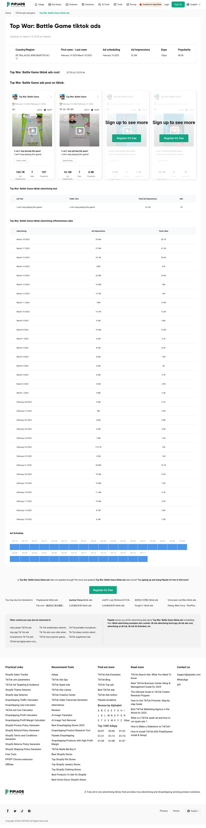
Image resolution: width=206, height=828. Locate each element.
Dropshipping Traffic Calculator (21, 700)
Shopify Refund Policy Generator (22, 730)
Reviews (56, 710)
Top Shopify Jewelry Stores (66, 764)
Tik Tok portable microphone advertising (84, 627)
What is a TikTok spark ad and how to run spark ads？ (150, 719)
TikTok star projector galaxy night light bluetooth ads (54, 637)
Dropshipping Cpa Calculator (20, 705)
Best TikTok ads (106, 689)
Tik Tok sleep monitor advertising (84, 632)
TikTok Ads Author (107, 694)
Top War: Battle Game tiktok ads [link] (54, 13)
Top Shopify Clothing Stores (66, 769)
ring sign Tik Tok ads (19, 632)
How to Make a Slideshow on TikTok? (150, 726)
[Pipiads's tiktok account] (22, 811)
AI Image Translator (62, 715)
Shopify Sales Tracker (16, 674)
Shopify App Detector (16, 694)
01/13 (111, 736)
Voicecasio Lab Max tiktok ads (182, 600)
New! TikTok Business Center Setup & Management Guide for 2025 (150, 685)
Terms (176, 810)
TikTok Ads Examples (109, 674)
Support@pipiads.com (189, 674)
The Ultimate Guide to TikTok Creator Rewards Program (150, 693)
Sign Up (178, 4)
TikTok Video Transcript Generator (70, 700)
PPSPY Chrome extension (19, 759)
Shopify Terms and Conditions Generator (21, 737)
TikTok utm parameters (17, 679)
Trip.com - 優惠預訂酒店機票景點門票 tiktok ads (52, 605)
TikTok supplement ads (80, 637)
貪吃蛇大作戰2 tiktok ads (146, 600)
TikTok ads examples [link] (25, 13)
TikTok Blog (104, 679)
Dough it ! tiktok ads (144, 605)
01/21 (101, 736)
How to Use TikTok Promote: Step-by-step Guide (150, 702)
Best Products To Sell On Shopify (69, 774)
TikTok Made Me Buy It (64, 749)
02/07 (101, 731)
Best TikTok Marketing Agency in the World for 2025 (150, 711)
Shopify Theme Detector (18, 689)
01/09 (101, 740)
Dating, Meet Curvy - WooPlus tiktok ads (184, 605)
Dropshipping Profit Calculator (21, 715)
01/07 (122, 740)
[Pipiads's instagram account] (29, 811)
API (179, 684)
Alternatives (58, 705)
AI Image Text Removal (64, 720)
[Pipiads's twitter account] (15, 811)
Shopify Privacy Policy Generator (22, 725)
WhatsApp (182, 679)
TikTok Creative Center (64, 694)
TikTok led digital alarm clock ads (24, 641)
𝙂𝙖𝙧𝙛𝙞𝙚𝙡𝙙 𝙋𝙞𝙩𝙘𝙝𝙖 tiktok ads (80, 600)
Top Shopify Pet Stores (64, 759)
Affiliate (9, 764)
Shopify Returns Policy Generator (22, 744)
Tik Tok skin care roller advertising (54, 632)
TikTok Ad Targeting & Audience (22, 684)
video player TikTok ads (20, 627)
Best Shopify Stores (62, 754)
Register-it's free (126, 138)
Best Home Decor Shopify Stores (69, 779)
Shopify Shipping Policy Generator (23, 749)
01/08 (111, 740)
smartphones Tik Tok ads (21, 637)
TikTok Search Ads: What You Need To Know (151, 676)
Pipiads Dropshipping (63, 735)
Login (166, 4)
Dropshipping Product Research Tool (71, 730)
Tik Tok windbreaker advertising (54, 627)
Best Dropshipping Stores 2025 (68, 725)
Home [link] (8, 13)
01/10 (122, 736)
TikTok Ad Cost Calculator (19, 710)
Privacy (163, 810)
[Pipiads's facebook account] (7, 811)
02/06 (111, 731)
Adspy (55, 674)
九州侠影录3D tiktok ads (80, 605)
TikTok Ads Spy (60, 679)
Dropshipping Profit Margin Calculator (25, 720)
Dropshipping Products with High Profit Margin (72, 742)
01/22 (122, 731)
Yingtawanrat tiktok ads (47, 600)
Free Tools (10, 754)
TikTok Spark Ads (61, 684)
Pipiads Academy (107, 700)
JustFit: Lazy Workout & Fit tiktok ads (118, 600)
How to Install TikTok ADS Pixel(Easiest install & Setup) (151, 733)
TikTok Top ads (106, 684)
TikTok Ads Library (61, 689)
